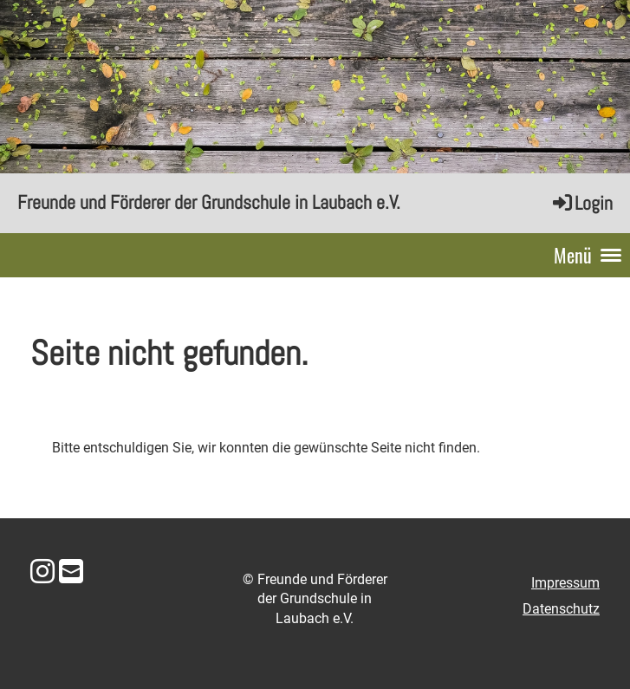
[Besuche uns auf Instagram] (42, 572)
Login (581, 203)
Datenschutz (561, 609)
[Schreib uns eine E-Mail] (71, 572)
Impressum (565, 583)
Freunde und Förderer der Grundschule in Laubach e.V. (208, 202)
